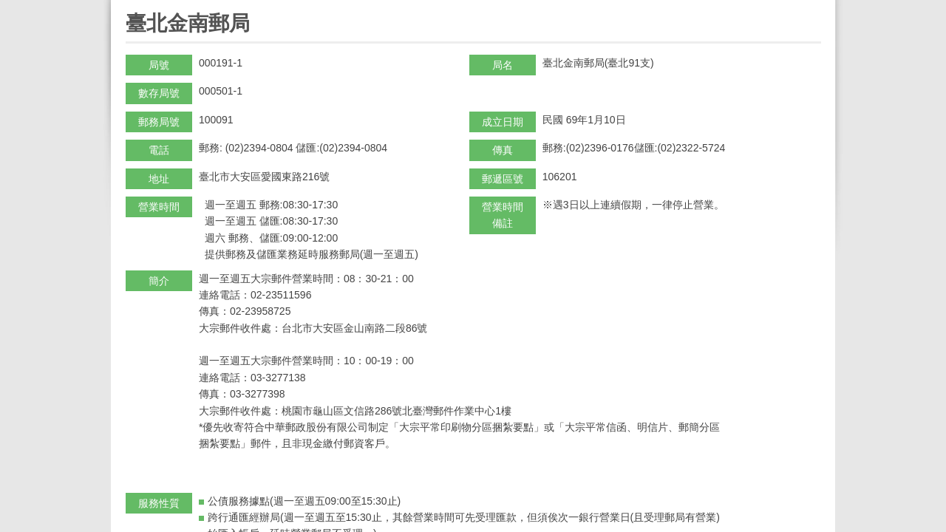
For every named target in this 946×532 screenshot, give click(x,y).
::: (130, 6)
